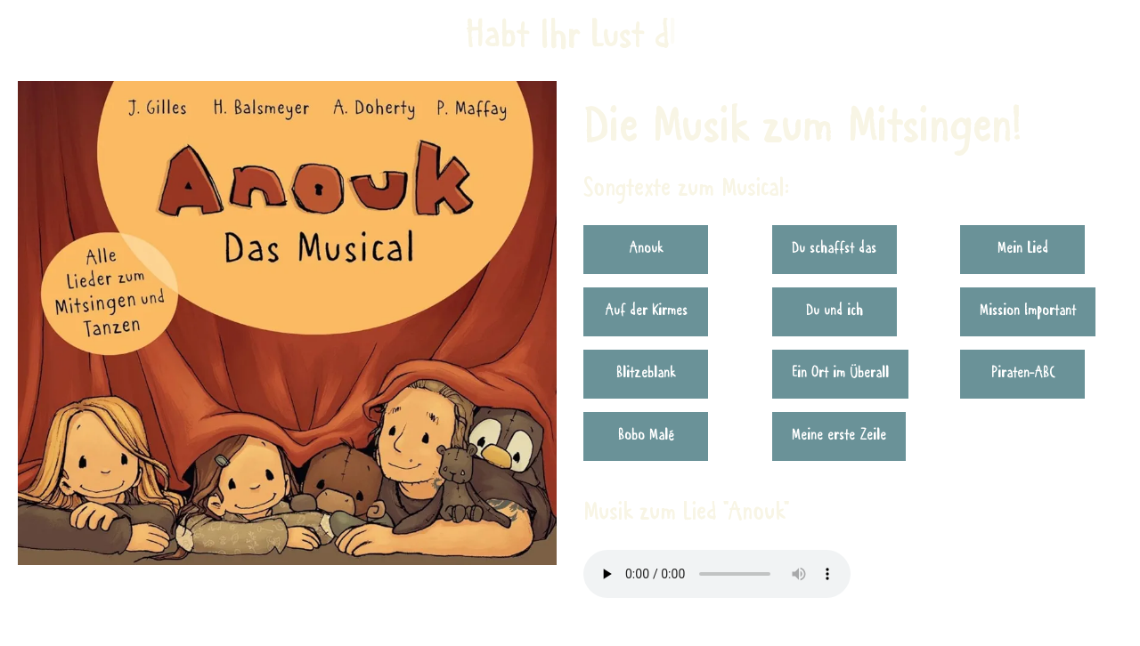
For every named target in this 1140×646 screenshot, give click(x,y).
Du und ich (834, 311)
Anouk (646, 249)
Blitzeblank (646, 374)
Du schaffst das (834, 249)
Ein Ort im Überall (840, 374)
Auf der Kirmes (646, 311)
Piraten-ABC (1022, 374)
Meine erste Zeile (839, 436)
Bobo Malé (646, 436)
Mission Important (1028, 311)
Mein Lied (1023, 249)
